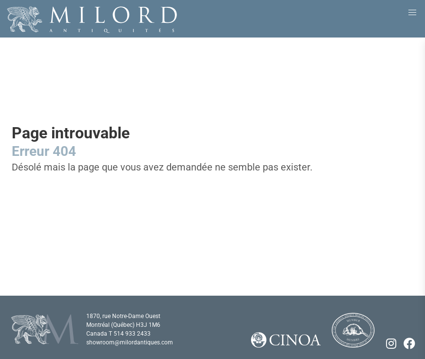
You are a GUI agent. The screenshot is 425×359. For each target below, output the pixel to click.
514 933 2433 (132, 333)
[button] (412, 12)
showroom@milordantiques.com (129, 342)
